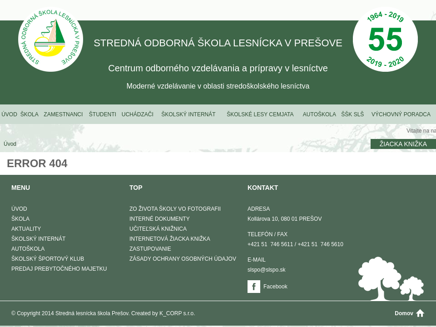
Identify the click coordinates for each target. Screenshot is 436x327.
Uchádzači (138, 114)
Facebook (275, 286)
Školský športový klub (47, 259)
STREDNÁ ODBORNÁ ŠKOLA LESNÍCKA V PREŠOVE (50, 40)
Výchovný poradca (401, 114)
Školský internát (188, 114)
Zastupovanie (150, 249)
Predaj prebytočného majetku (59, 269)
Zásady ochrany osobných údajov (182, 259)
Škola (29, 114)
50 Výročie (385, 40)
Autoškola (319, 114)
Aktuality (26, 229)
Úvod (9, 114)
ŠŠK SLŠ (352, 114)
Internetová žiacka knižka (169, 239)
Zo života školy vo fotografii (175, 209)
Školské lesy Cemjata (260, 114)
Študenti (102, 114)
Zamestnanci (63, 114)
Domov (404, 313)
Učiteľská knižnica (158, 229)
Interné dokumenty (159, 219)
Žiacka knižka (403, 144)
